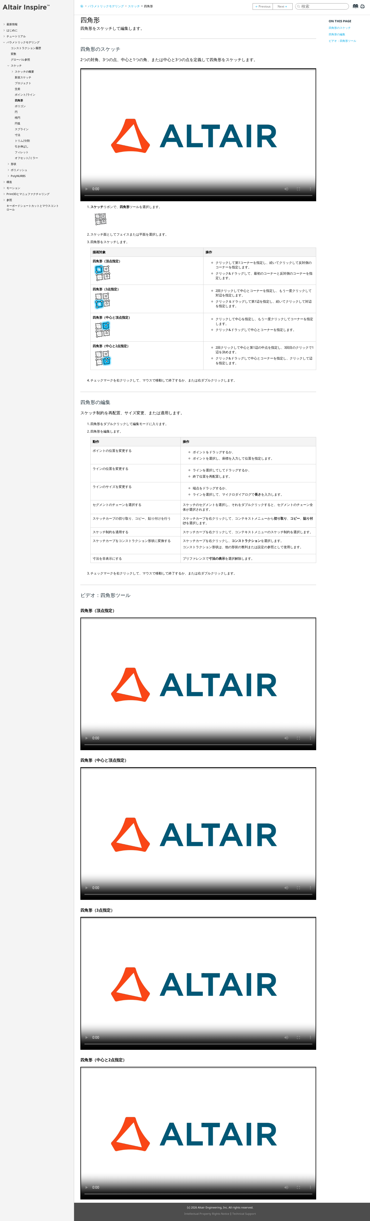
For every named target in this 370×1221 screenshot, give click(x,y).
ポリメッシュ (19, 170)
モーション (13, 188)
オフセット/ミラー (26, 158)
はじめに (12, 30)
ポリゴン (20, 106)
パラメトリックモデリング (23, 42)
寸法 (17, 135)
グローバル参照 (20, 59)
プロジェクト (23, 83)
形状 (13, 164)
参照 (9, 200)
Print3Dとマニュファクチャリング (28, 194)
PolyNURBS (18, 176)
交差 (17, 89)
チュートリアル (16, 36)
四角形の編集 (337, 34)
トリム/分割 (22, 140)
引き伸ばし (22, 146)
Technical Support (244, 1213)
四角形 (19, 100)
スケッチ (16, 65)
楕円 (17, 117)
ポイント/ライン (25, 94)
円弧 (17, 123)
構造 (9, 182)
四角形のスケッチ (340, 28)
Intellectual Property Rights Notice (206, 1213)
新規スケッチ (23, 77)
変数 (13, 54)
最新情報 (12, 24)
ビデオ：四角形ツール (342, 41)
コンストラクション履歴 (26, 48)
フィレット (22, 152)
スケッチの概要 (24, 71)
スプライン (22, 129)
